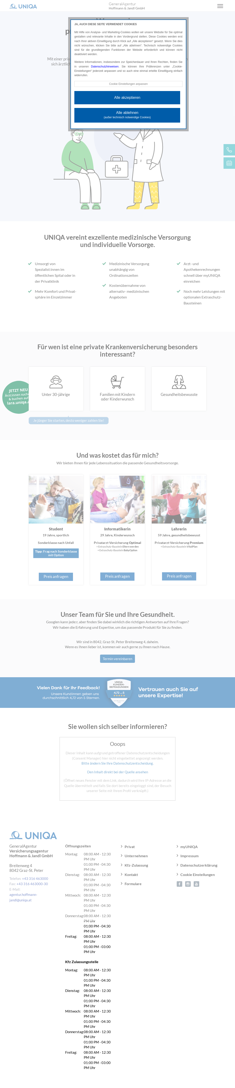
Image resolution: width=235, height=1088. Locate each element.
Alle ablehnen (127, 115)
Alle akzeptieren (127, 97)
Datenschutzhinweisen (105, 66)
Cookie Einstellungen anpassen (128, 84)
